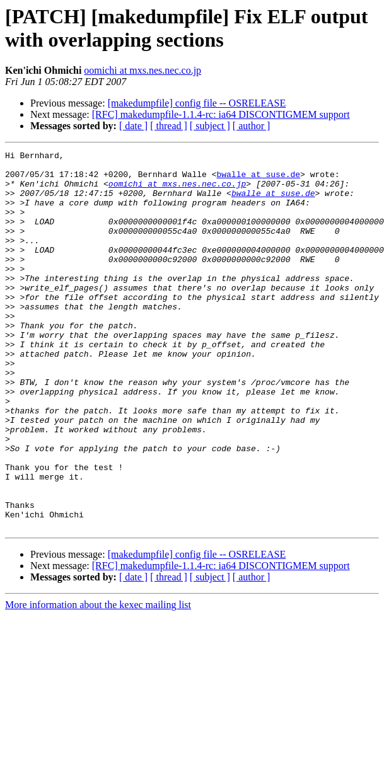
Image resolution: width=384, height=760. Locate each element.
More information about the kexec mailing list (98, 680)
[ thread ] (168, 125)
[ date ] (133, 125)
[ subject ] (210, 125)
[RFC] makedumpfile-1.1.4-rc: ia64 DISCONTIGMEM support (221, 114)
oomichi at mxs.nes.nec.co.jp (142, 70)
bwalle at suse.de (258, 179)
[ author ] (252, 125)
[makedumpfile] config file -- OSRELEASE (197, 103)
